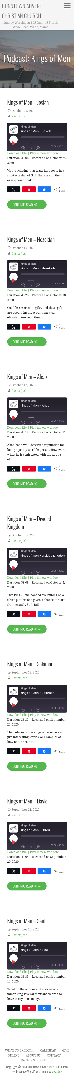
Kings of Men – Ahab (27, 376)
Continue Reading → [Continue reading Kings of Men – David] (27, 886)
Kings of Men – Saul (26, 920)
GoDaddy (57, 1071)
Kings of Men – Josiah (28, 102)
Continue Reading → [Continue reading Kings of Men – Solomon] (27, 766)
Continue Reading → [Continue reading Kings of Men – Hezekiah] (27, 341)
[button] (68, 5)
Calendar (48, 1050)
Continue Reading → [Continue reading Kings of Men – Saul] (27, 1023)
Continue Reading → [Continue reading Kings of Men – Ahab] (27, 483)
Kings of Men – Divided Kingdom (29, 522)
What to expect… (19, 1050)
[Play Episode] (13, 143)
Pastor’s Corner (34, 1060)
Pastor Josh (19, 116)
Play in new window (44, 153)
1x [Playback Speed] (31, 148)
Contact (54, 1055)
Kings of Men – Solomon (30, 663)
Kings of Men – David (27, 801)
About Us (33, 1055)
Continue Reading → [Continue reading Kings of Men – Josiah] (27, 204)
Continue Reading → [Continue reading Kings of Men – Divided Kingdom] (27, 629)
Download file (17, 153)
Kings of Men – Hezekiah (31, 239)
